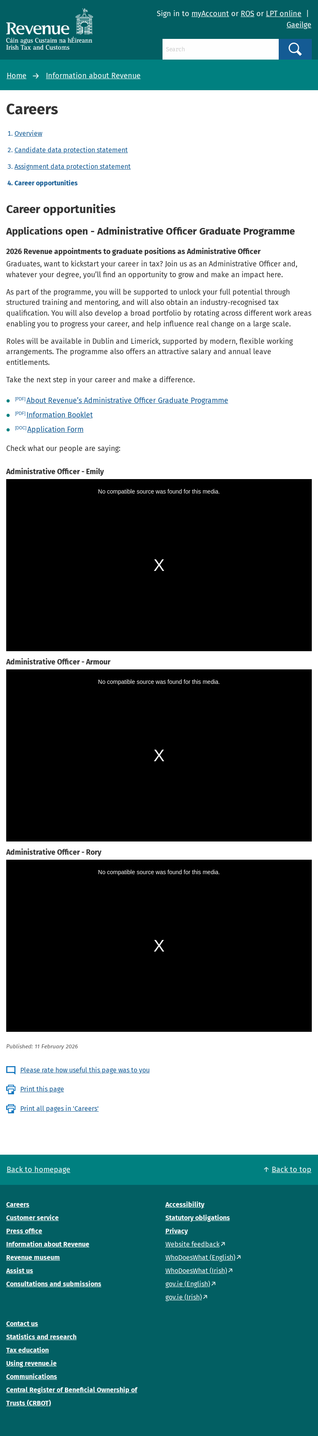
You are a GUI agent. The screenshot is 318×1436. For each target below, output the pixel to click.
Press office (24, 1231)
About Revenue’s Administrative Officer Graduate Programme (127, 400)
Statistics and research (41, 1337)
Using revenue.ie (31, 1363)
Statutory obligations (197, 1218)
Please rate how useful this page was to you (85, 1070)
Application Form (55, 429)
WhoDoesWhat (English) (200, 1257)
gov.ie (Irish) (183, 1297)
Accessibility (184, 1204)
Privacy (176, 1231)
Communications (31, 1377)
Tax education (27, 1350)
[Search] (221, 49)
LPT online (283, 13)
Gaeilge (299, 24)
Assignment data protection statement (72, 166)
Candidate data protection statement (71, 150)
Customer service (32, 1218)
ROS (247, 13)
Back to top (291, 1169)
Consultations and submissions (53, 1284)
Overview (28, 133)
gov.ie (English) (187, 1284)
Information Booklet (59, 415)
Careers (17, 1204)
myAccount (210, 13)
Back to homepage (38, 1169)
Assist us (19, 1271)
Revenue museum (33, 1257)
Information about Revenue (93, 75)
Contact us (22, 1324)
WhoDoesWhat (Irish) (196, 1271)
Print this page (42, 1089)
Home (16, 75)
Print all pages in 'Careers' (59, 1108)
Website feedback (192, 1244)
